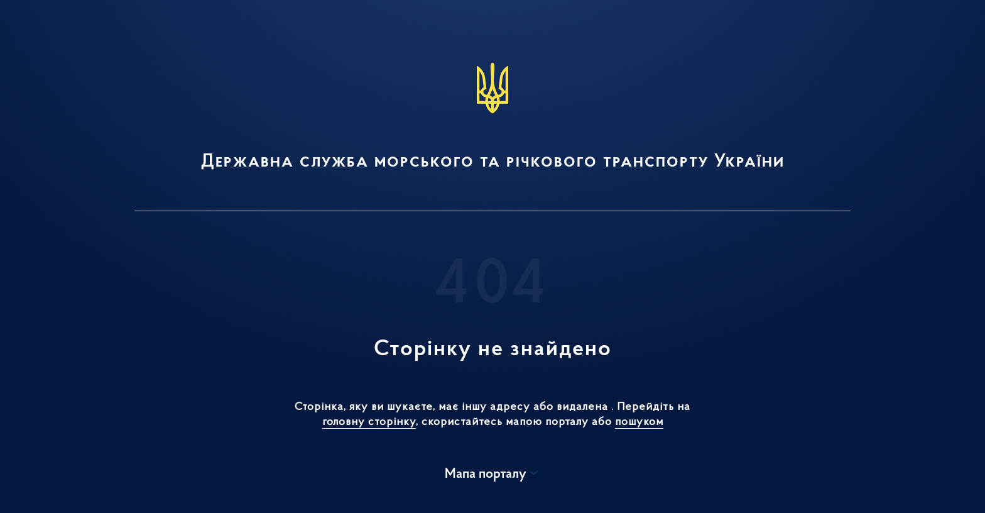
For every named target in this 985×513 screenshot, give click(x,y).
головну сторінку (369, 422)
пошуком (639, 422)
